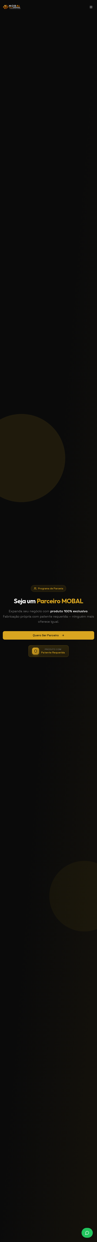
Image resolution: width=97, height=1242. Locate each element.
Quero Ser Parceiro (48, 635)
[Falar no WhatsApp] (87, 1233)
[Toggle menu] (91, 7)
